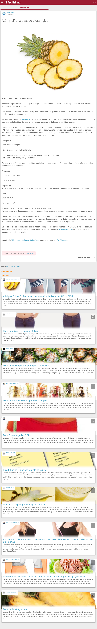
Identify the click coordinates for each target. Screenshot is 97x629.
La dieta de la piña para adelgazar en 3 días (25, 504)
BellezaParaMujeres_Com (12, 383)
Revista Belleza (9, 348)
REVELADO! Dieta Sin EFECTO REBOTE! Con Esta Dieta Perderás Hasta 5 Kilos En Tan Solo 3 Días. (48, 540)
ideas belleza (24, 8)
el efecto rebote (65, 229)
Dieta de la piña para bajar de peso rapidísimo (26, 365)
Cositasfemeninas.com (11, 592)
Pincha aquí (29, 253)
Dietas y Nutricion (10, 487)
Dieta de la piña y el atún (15, 609)
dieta (7, 266)
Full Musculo (61, 240)
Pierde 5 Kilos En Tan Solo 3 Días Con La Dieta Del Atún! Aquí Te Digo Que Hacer (44, 576)
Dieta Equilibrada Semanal (12, 279)
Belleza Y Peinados (10, 313)
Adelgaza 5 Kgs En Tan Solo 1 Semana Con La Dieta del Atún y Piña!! (38, 296)
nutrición (13, 266)
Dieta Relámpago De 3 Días (17, 435)
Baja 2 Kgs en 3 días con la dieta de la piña (25, 470)
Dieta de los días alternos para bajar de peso (25, 400)
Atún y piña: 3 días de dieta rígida (25, 240)
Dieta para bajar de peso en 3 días (20, 331)
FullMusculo (10, 12)
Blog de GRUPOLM (10, 452)
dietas (18, 266)
